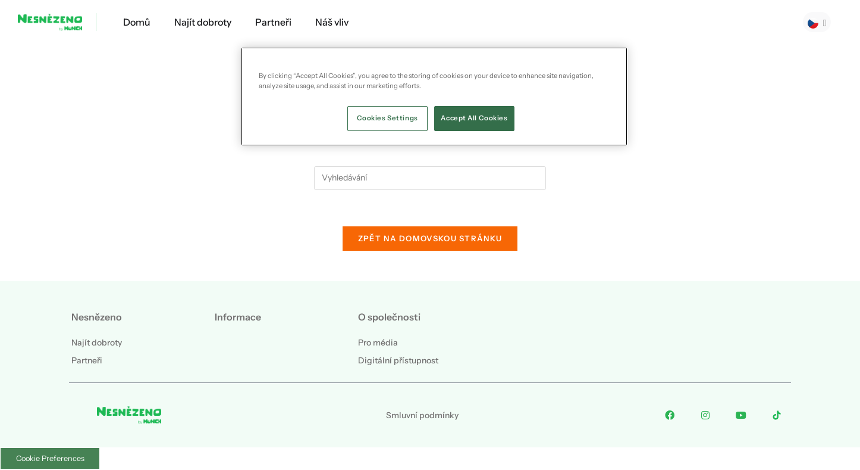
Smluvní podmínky (422, 415)
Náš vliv (332, 22)
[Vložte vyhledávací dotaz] (430, 178)
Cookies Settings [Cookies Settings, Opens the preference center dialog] (387, 118)
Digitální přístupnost (398, 360)
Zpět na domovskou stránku (430, 238)
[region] (434, 96)
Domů (136, 22)
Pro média (378, 342)
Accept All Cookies (474, 118)
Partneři (273, 22)
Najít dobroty (202, 22)
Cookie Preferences (50, 458)
